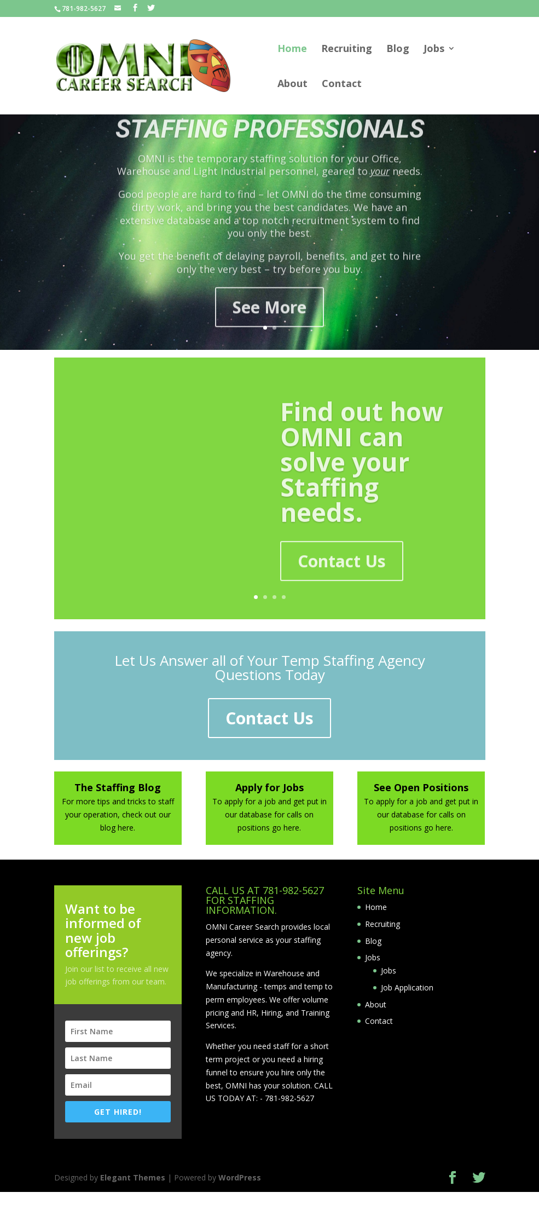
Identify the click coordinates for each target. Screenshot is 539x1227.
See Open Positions (421, 787)
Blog (397, 49)
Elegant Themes (132, 1177)
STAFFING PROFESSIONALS (269, 147)
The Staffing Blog (117, 787)
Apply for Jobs (269, 787)
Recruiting (346, 49)
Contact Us (342, 576)
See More (269, 325)
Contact (342, 84)
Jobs (434, 49)
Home (292, 49)
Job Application (407, 987)
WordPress (239, 1177)
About (292, 84)
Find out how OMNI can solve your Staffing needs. (361, 477)
